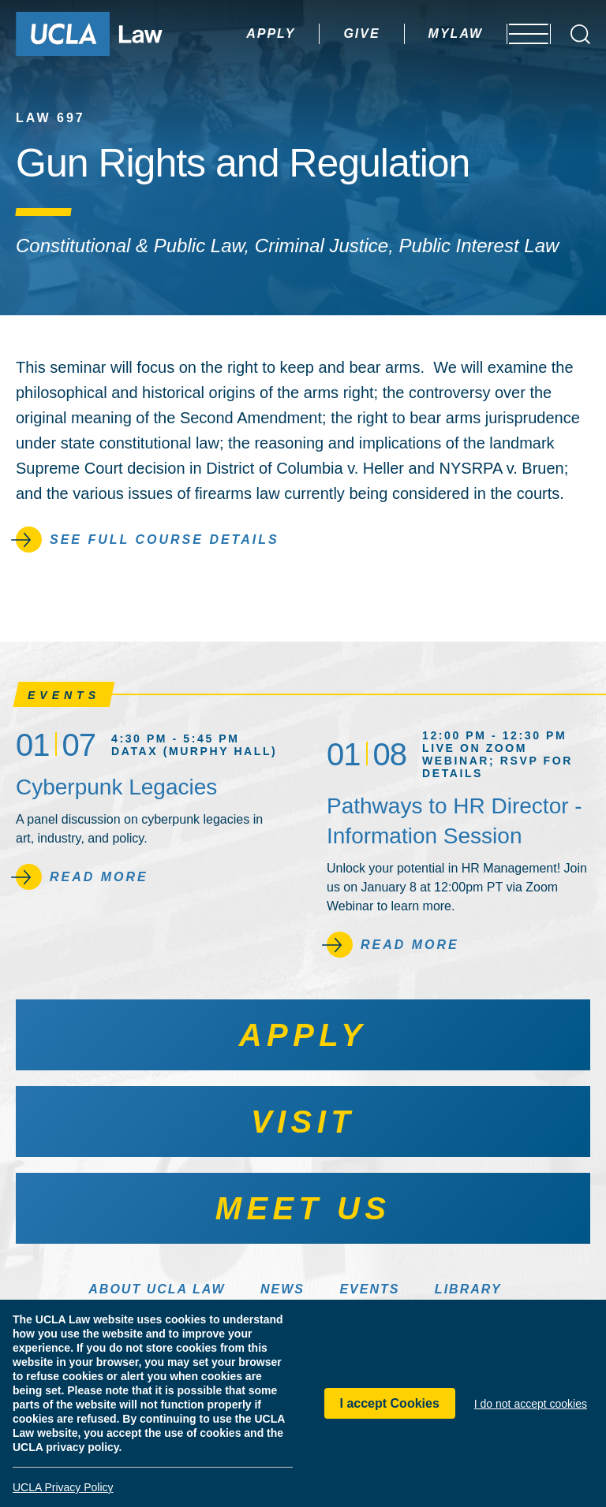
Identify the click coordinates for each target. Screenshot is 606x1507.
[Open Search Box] (580, 34)
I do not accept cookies (530, 1403)
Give (317, 33)
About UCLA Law (156, 1289)
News (282, 1289)
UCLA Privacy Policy (63, 1487)
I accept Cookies (390, 1403)
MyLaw (411, 33)
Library (468, 1289)
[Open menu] (519, 34)
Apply (226, 33)
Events (369, 1289)
